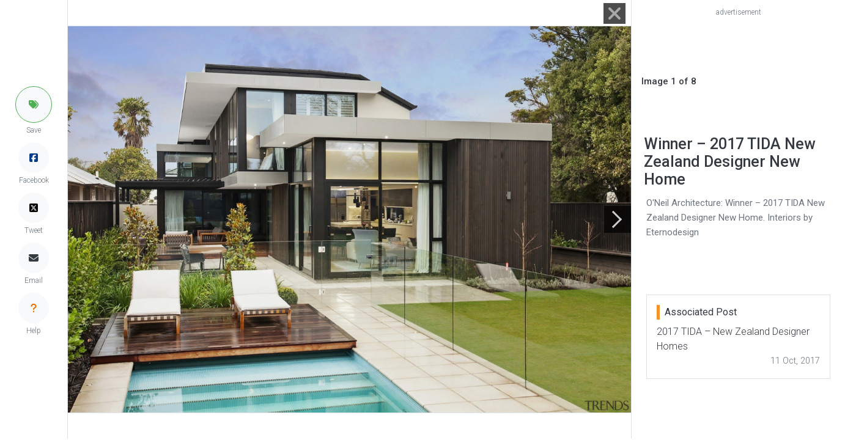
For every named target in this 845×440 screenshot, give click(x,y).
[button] (33, 104)
